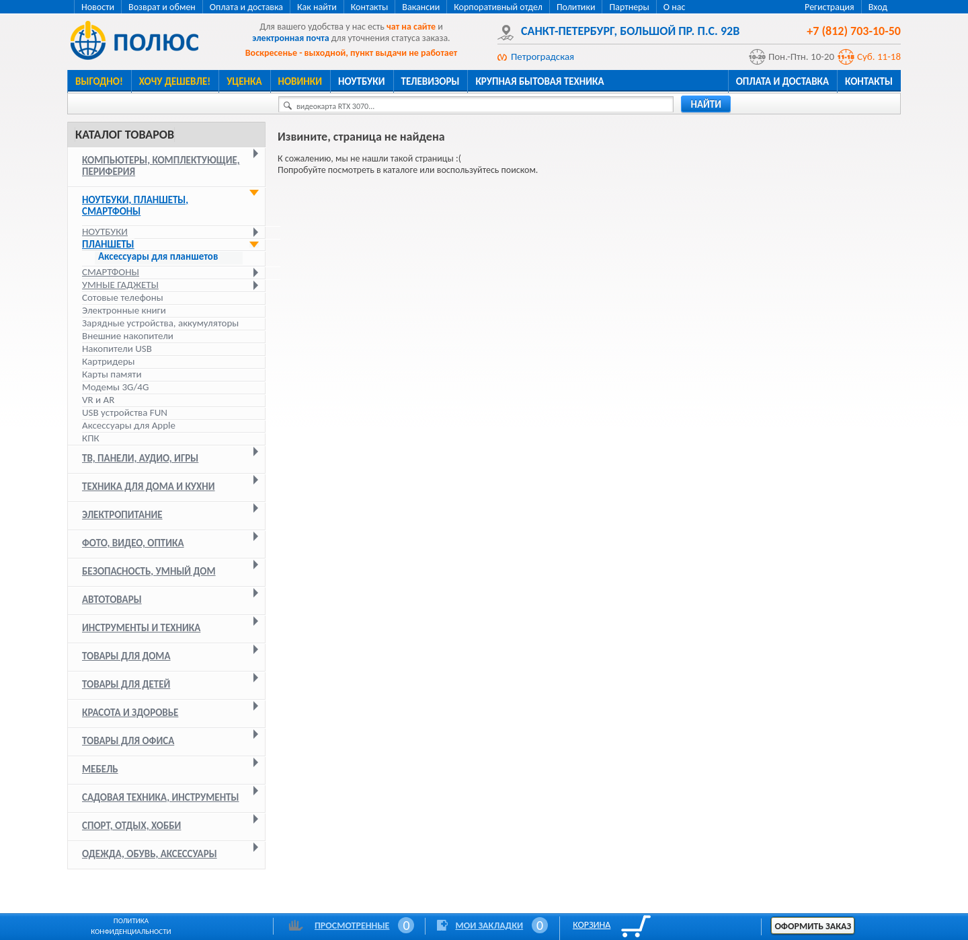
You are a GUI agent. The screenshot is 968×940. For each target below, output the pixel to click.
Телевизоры (430, 81)
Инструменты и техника (141, 628)
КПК (90, 438)
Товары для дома (126, 656)
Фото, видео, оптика (133, 543)
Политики (576, 7)
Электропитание (122, 515)
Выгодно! (99, 81)
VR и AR (98, 400)
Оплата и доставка (246, 7)
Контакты (370, 7)
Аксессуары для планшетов (158, 256)
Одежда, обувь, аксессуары (149, 854)
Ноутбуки (361, 81)
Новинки (300, 81)
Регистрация (829, 7)
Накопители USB (117, 348)
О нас (674, 7)
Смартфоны (110, 272)
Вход (878, 7)
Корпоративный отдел (498, 7)
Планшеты (108, 244)
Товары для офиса (128, 741)
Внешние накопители (127, 336)
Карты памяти (112, 374)
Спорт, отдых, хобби (131, 826)
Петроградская (542, 56)
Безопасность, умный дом (149, 571)
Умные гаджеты (120, 285)
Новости (97, 7)
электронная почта (290, 38)
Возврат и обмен (162, 7)
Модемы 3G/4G (115, 387)
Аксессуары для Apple (128, 425)
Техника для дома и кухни (148, 486)
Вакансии (421, 7)
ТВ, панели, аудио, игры (140, 458)
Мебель (100, 769)
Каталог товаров (124, 134)
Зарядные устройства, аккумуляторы (160, 323)
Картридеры (108, 361)
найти (705, 104)
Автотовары (112, 599)
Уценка (244, 81)
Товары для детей (126, 684)
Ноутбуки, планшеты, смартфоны (135, 205)
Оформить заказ (812, 926)
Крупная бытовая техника (539, 81)
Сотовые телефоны (122, 297)
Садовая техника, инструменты (160, 797)
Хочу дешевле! (174, 81)
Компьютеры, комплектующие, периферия (161, 166)
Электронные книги (124, 310)
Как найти (317, 7)
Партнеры (629, 7)
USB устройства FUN (124, 412)
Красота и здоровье (130, 713)
